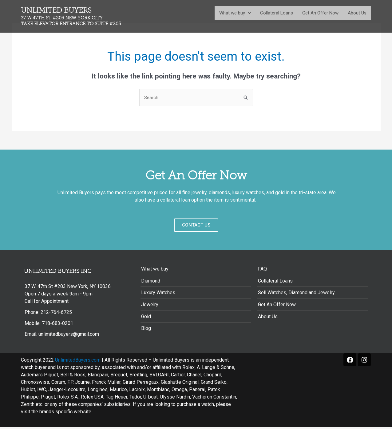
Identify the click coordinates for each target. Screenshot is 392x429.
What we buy (235, 13)
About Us (357, 13)
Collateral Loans (276, 13)
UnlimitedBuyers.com (78, 362)
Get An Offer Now (320, 13)
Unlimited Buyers (76, 16)
